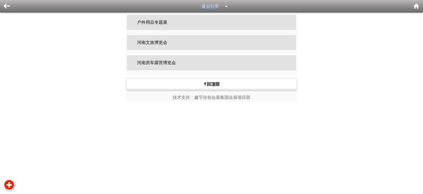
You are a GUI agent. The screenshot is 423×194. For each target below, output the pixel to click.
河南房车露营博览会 (156, 62)
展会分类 (210, 6)
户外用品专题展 (152, 22)
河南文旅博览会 (152, 42)
